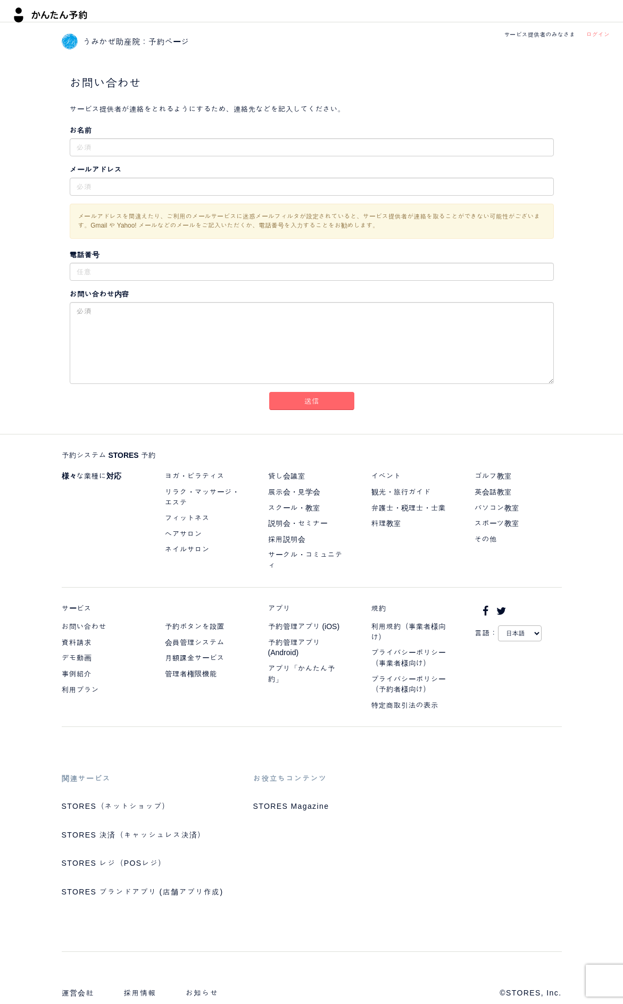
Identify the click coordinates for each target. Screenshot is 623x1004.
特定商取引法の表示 (404, 705)
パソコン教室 (497, 508)
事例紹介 (77, 674)
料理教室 (386, 523)
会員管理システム (195, 642)
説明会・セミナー (298, 523)
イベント (386, 476)
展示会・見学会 (294, 492)
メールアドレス (96, 169)
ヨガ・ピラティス (195, 476)
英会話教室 (493, 492)
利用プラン (80, 689)
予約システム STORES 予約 (109, 455)
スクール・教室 (294, 508)
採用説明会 (286, 539)
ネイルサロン (187, 549)
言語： (486, 633)
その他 (486, 539)
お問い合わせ (84, 626)
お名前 (81, 130)
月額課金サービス (195, 658)
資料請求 (77, 642)
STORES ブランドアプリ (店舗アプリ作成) (142, 892)
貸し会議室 (286, 476)
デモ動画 (77, 658)
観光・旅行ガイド (401, 492)
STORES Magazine (291, 806)
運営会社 (78, 993)
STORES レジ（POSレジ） (114, 863)
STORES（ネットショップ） (116, 806)
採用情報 (139, 993)
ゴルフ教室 (493, 476)
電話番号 (84, 254)
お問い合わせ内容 (99, 294)
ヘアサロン (183, 534)
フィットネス (187, 518)
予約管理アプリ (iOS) (304, 626)
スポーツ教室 (497, 523)
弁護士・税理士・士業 (408, 508)
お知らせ (202, 993)
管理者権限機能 (191, 674)
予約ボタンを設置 (195, 626)
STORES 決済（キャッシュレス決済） (134, 835)
